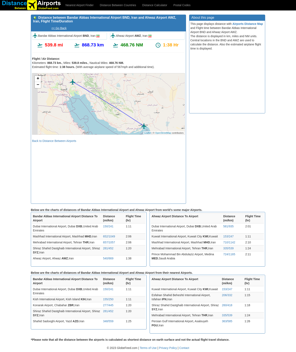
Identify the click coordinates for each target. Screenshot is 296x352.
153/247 (228, 236)
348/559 (108, 321)
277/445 (108, 305)
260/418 (227, 305)
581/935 (228, 226)
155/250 (108, 299)
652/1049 (109, 236)
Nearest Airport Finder (80, 5)
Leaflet (147, 133)
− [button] (38, 85)
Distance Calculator (154, 5)
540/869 (108, 258)
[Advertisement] (108, 171)
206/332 (227, 295)
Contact (184, 348)
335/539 (228, 248)
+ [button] (38, 79)
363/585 (227, 321)
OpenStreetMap (163, 133)
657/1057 (109, 242)
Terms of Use (148, 348)
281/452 (108, 248)
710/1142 (229, 242)
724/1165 (229, 254)
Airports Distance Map (247, 23)
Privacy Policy (168, 348)
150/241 (108, 226)
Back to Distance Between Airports (54, 141)
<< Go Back (59, 28)
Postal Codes (182, 5)
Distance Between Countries (118, 5)
